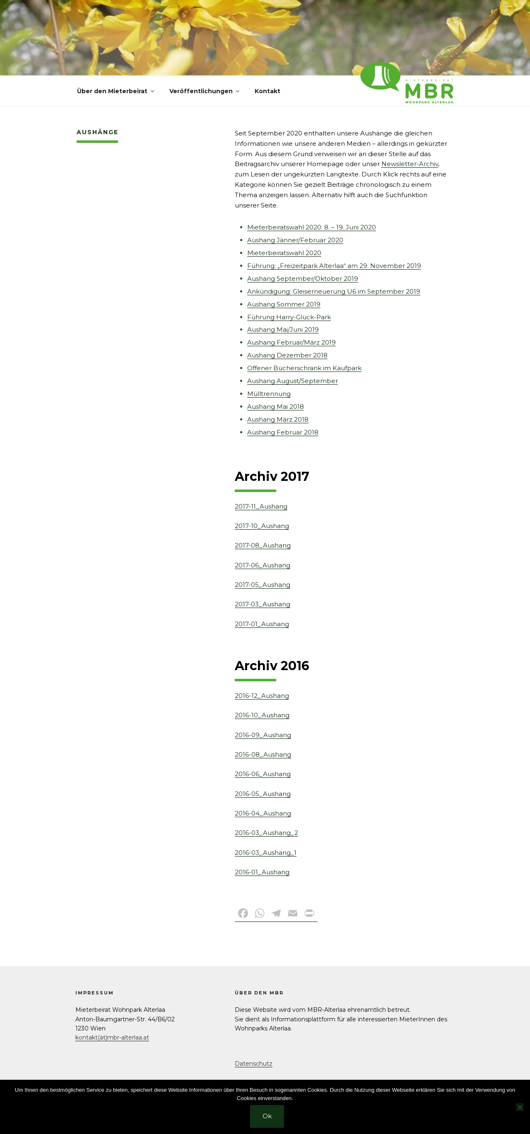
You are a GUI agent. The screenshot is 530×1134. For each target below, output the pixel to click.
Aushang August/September (292, 381)
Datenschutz (253, 1063)
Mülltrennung (269, 394)
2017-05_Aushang (262, 585)
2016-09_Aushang (263, 735)
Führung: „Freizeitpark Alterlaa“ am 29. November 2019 (334, 266)
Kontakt (267, 91)
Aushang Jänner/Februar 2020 (295, 240)
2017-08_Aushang (263, 545)
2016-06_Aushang (263, 774)
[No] (520, 1107)
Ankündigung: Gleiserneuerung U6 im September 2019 (333, 291)
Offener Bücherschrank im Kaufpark (304, 368)
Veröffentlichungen (205, 91)
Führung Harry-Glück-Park (289, 317)
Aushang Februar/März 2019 (291, 342)
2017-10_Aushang (262, 526)
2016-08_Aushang (263, 754)
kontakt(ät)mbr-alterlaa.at (112, 1037)
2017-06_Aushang (262, 565)
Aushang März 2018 (277, 419)
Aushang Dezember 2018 (287, 355)
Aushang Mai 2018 (275, 406)
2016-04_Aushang (263, 813)
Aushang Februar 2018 (282, 432)
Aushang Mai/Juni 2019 (283, 329)
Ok (267, 1116)
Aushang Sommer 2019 (283, 304)
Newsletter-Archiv (409, 164)
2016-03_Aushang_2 (266, 833)
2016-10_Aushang (262, 715)
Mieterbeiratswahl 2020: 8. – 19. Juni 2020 (311, 227)
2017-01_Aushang (262, 624)
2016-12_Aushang (262, 696)
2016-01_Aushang (262, 872)
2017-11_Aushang (261, 506)
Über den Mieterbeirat (116, 91)
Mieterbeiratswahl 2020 (284, 253)
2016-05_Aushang (263, 794)
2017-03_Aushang (262, 604)
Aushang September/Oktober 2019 (302, 278)
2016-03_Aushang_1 (265, 853)
